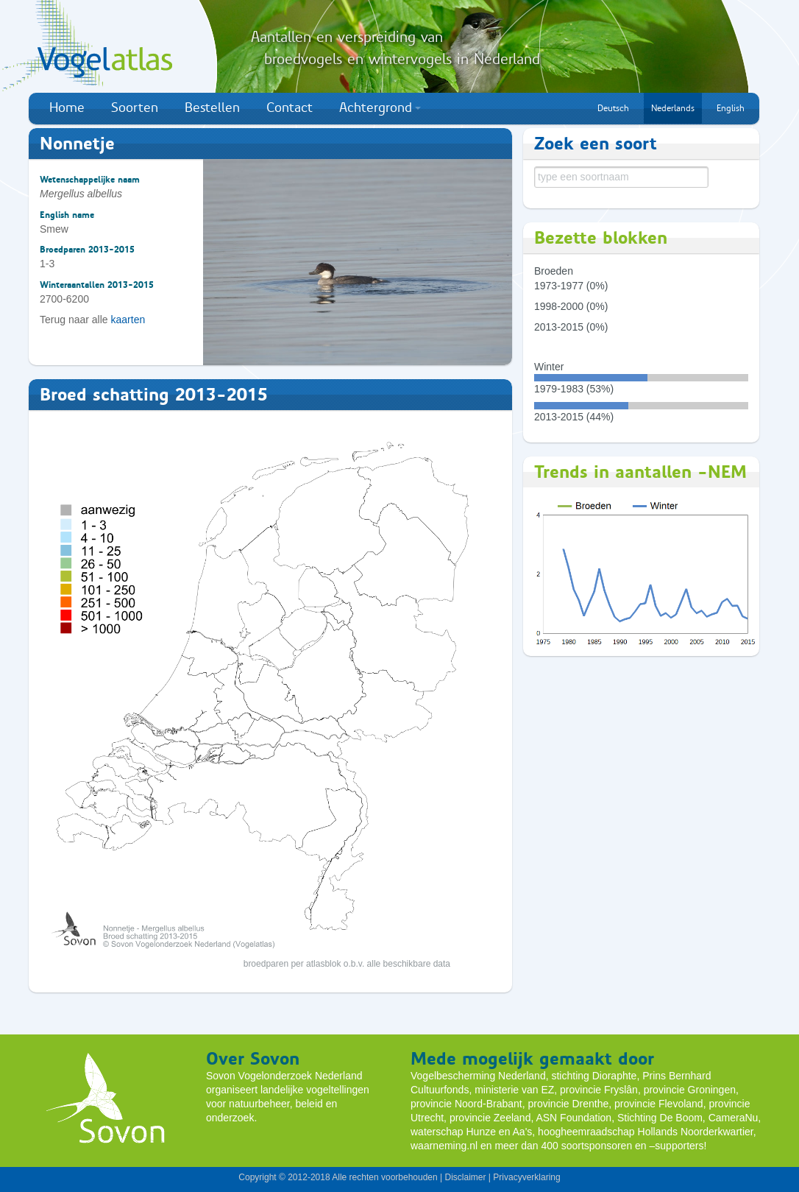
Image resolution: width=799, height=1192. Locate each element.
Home (67, 107)
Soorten (134, 107)
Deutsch (613, 108)
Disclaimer (465, 1177)
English (731, 108)
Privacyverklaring (526, 1177)
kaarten (128, 319)
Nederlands (673, 108)
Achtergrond (380, 107)
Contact (289, 107)
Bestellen (212, 107)
